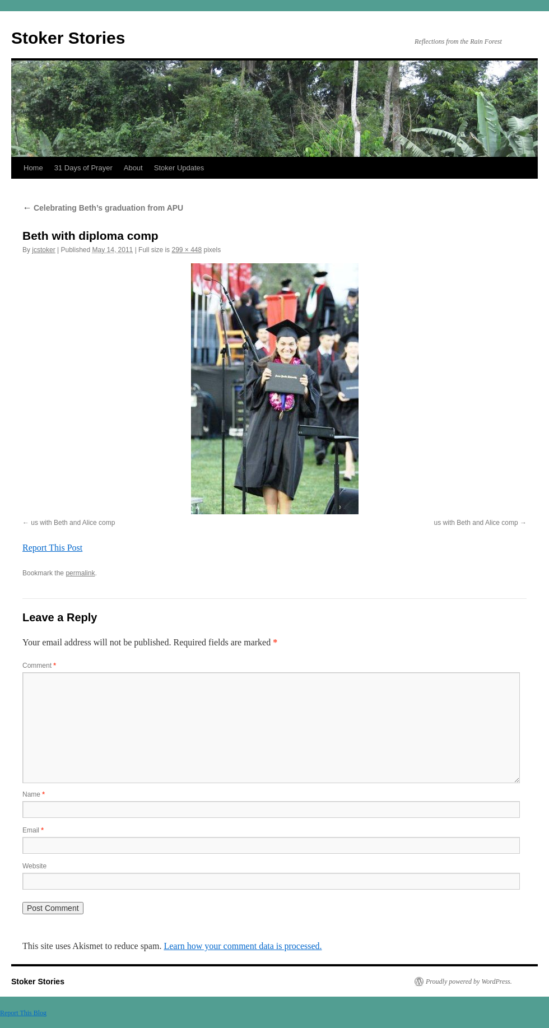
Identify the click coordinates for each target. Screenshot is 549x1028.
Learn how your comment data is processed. (243, 946)
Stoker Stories (68, 38)
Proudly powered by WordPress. (469, 981)
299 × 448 (186, 250)
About (133, 168)
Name (33, 794)
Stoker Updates (179, 168)
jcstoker (43, 250)
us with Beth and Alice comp (73, 523)
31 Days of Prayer (83, 168)
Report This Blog (23, 1013)
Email (33, 830)
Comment (39, 665)
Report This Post (52, 547)
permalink (80, 573)
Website (34, 866)
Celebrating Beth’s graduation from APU (102, 207)
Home (33, 168)
